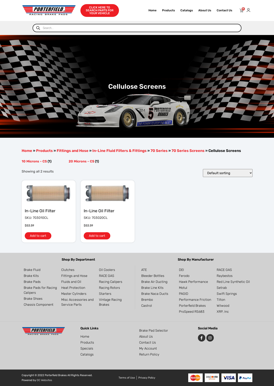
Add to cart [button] (38, 236)
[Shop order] (228, 173)
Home (152, 10)
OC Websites (44, 380)
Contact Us (224, 10)
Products (168, 10)
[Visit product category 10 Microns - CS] (43, 161)
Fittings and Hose (72, 150)
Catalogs (186, 10)
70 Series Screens (188, 150)
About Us (204, 10)
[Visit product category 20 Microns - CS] (90, 161)
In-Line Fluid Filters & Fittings (119, 150)
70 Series (159, 150)
